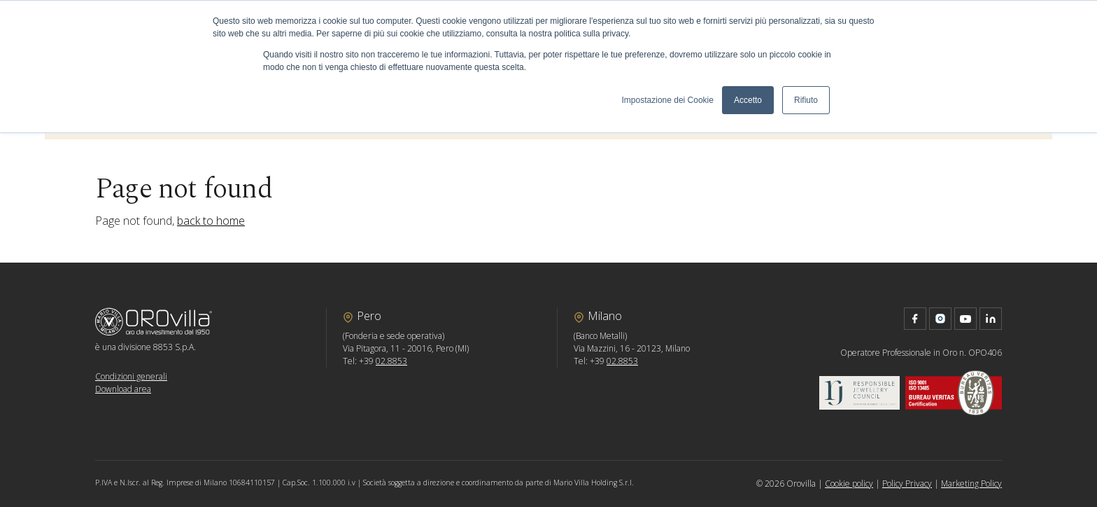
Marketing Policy (971, 483)
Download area (123, 389)
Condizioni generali (131, 376)
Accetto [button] (748, 100)
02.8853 (391, 361)
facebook (915, 318)
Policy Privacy (907, 483)
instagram (940, 318)
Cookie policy (849, 483)
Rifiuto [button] (806, 100)
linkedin (990, 318)
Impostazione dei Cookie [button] (668, 100)
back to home (211, 220)
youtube (965, 318)
